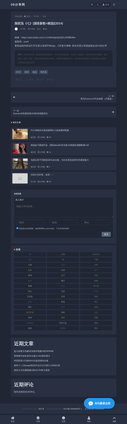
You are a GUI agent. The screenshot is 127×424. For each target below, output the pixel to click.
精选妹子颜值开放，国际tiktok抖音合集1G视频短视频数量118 (60, 146)
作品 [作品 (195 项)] (63, 266)
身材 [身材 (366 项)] (63, 318)
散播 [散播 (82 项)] (30, 287)
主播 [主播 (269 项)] (30, 266)
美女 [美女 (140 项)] (63, 308)
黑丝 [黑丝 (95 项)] (96, 329)
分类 (38, 419)
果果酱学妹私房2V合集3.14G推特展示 (32, 357)
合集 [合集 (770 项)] (30, 271)
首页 (28, 16)
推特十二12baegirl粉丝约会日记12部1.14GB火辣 (37, 366)
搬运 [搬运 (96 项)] (63, 281)
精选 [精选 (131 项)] (63, 303)
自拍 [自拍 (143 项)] (96, 308)
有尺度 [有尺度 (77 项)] (96, 287)
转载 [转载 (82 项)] (96, 318)
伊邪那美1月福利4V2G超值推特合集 (31, 361)
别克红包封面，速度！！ (42, 175)
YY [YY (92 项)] (63, 260)
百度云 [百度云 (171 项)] (96, 292)
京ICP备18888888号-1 (72, 410)
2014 (18, 72)
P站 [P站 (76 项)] (29, 260)
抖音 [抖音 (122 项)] (96, 276)
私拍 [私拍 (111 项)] (96, 297)
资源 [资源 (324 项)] (30, 318)
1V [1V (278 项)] (30, 255)
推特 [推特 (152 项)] (30, 281)
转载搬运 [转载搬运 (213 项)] (30, 324)
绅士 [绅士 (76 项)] (96, 303)
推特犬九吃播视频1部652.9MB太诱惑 (32, 371)
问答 (63, 419)
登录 (106, 4)
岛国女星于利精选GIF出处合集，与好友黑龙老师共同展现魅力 (60, 160)
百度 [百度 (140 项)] (63, 292)
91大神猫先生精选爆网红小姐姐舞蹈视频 (50, 131)
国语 (27, 72)
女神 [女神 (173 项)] (63, 271)
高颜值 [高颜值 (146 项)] (63, 329)
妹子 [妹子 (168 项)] (96, 271)
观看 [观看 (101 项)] (63, 313)
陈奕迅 (43, 72)
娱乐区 (33, 138)
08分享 (41, 410)
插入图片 (19, 200)
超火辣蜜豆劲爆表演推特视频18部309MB (33, 352)
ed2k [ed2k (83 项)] (63, 255)
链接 (50, 79)
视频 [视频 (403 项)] (96, 313)
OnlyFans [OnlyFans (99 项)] (96, 255)
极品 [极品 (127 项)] (30, 292)
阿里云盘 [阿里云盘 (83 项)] (63, 324)
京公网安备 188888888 (94, 410)
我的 (89, 419)
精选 (35, 72)
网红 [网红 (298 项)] (30, 308)
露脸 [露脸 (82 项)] (96, 324)
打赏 (19, 79)
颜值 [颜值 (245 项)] (30, 329)
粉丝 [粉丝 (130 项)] (30, 303)
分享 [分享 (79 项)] (96, 266)
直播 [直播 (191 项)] (63, 297)
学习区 (36, 16)
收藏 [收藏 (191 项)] (96, 281)
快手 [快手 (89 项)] (63, 276)
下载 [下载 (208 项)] (96, 260)
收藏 (29, 79)
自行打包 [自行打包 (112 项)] (30, 313)
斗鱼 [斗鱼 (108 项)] (63, 287)
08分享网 (18, 4)
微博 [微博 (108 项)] (30, 276)
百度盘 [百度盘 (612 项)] (30, 297)
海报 (40, 79)
